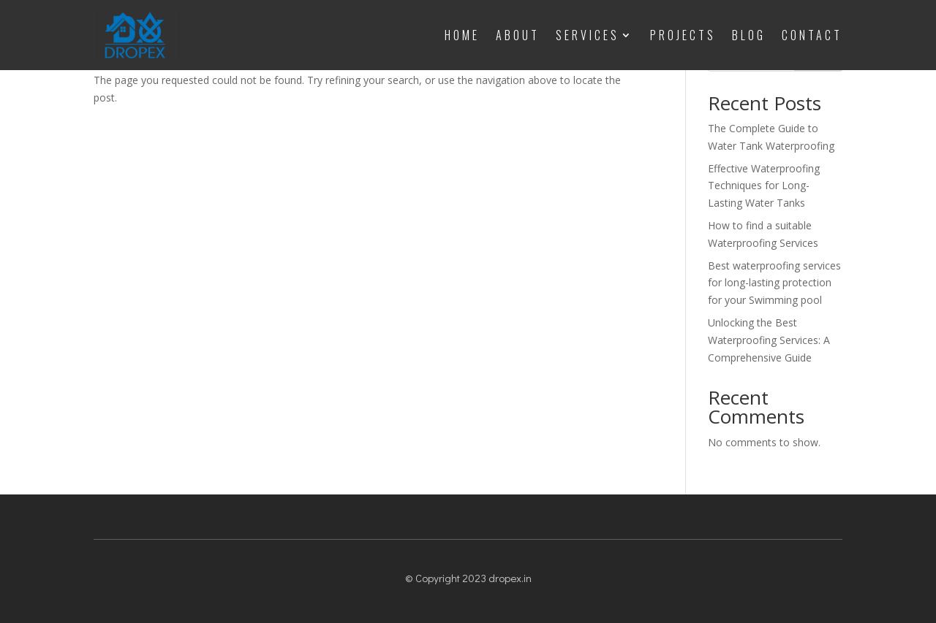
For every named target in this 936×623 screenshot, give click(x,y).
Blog (749, 35)
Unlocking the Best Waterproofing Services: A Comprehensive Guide (769, 340)
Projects (683, 35)
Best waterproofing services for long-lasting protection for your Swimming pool (774, 283)
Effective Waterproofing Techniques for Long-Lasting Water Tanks (764, 185)
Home (462, 35)
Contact (812, 35)
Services (587, 35)
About (518, 35)
